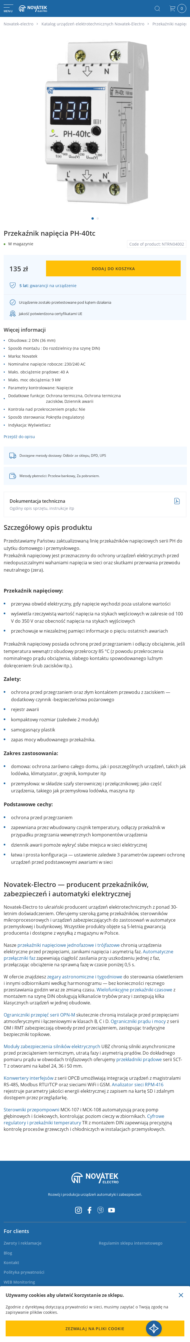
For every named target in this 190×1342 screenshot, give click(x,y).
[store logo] (38, 8)
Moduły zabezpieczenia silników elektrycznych (52, 1046)
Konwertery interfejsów (28, 1078)
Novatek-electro (18, 24)
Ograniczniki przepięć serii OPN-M (39, 1015)
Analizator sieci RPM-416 (137, 1084)
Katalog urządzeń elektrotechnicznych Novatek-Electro (93, 24)
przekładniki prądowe (139, 1059)
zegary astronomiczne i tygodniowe (84, 977)
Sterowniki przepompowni (31, 1110)
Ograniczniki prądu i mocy (138, 1021)
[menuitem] (23, 1243)
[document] (95, 1314)
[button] (92, 218)
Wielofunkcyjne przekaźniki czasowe (134, 990)
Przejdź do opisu (19, 436)
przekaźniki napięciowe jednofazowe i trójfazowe (69, 945)
